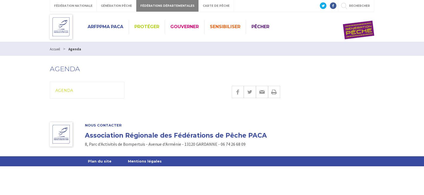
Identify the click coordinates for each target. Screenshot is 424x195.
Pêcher (260, 26)
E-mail (262, 92)
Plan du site (99, 161)
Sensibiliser (225, 26)
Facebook (238, 92)
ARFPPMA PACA (105, 26)
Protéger (146, 26)
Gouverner (184, 26)
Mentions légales (145, 161)
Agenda (64, 90)
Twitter (250, 92)
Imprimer (274, 92)
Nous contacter (103, 125)
